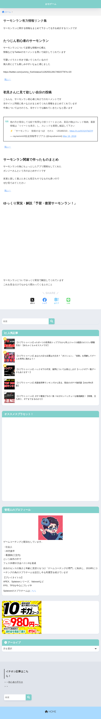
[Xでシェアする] (32, 301)
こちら (33, 590)
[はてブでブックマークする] (56, 301)
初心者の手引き (15, 682)
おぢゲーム (51, 4)
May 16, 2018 (70, 136)
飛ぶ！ (7, 79)
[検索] (52, 321)
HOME (50, 711)
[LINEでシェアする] (68, 301)
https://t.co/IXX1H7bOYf (82, 131)
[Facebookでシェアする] (44, 301)
